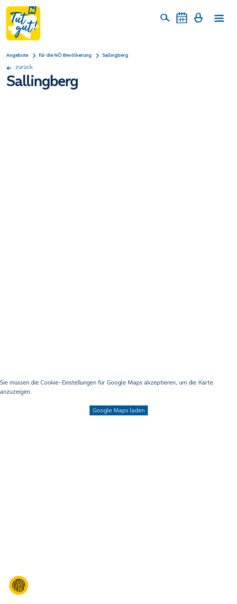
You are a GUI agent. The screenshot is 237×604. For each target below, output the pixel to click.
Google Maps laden (119, 410)
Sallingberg (115, 55)
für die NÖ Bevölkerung (65, 55)
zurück (19, 66)
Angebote (17, 55)
